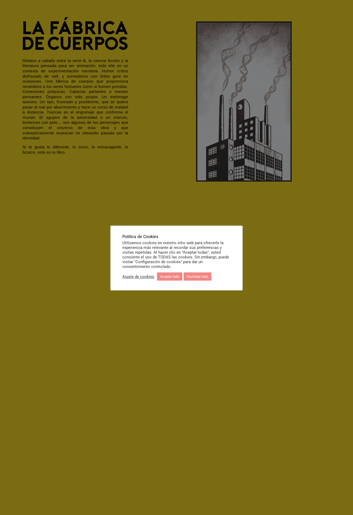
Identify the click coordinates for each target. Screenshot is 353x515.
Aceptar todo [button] (169, 276)
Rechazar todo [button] (197, 276)
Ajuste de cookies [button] (138, 276)
